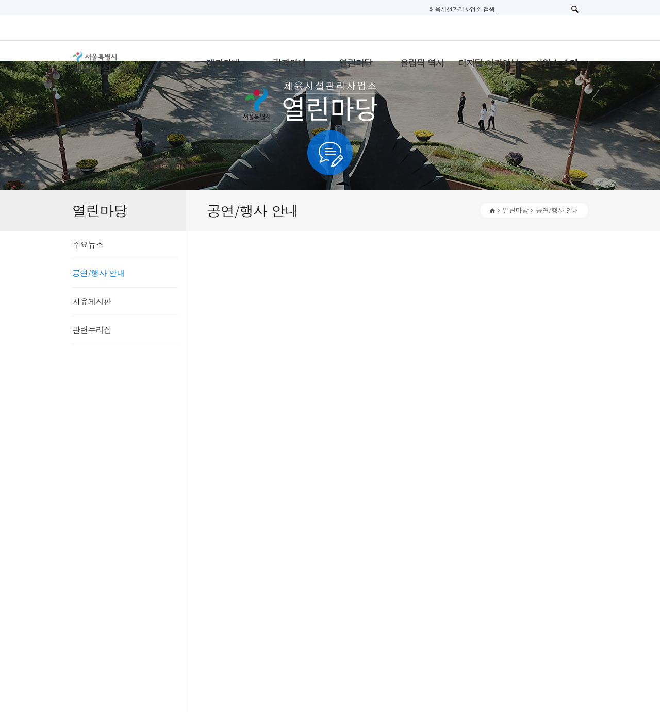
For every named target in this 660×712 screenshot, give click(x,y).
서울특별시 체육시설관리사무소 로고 (129, 63)
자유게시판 (91, 301)
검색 (575, 9)
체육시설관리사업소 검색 (462, 9)
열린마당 (515, 210)
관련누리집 (91, 330)
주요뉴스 (88, 245)
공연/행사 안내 (98, 273)
